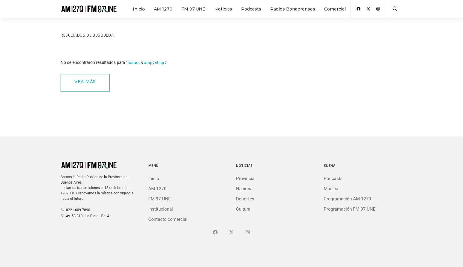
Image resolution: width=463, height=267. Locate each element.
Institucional (160, 209)
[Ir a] (248, 232)
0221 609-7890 (75, 210)
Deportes (245, 199)
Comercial (335, 9)
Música (331, 188)
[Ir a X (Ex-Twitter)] (231, 232)
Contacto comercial (167, 219)
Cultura (243, 209)
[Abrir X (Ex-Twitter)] (368, 9)
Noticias (223, 9)
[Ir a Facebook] (215, 232)
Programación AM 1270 (347, 199)
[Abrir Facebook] (358, 9)
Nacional (245, 188)
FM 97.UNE (193, 9)
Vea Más (85, 81)
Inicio (139, 9)
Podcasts (251, 9)
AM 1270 (163, 9)
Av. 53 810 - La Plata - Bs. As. (86, 216)
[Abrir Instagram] (378, 9)
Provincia (245, 178)
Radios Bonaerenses (292, 9)
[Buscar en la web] (395, 9)
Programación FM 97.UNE (350, 209)
